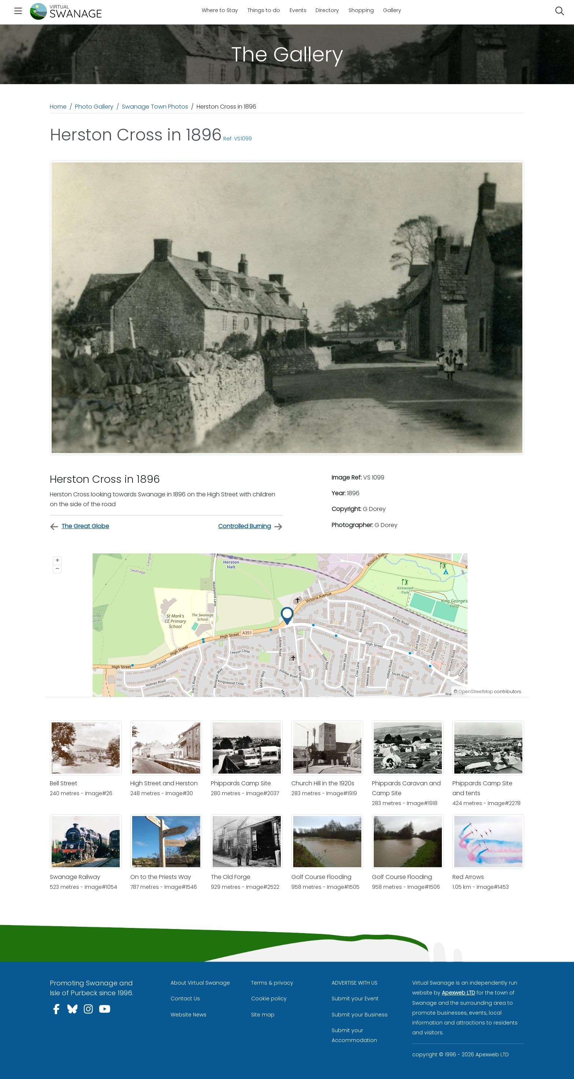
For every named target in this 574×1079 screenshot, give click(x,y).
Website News (188, 1014)
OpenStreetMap (476, 691)
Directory (327, 10)
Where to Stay (220, 10)
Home (58, 106)
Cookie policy (269, 998)
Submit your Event (355, 998)
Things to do (263, 10)
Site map (263, 1014)
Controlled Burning (250, 526)
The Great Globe (79, 526)
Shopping (361, 10)
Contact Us (185, 998)
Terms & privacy (272, 982)
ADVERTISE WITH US (354, 982)
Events (298, 10)
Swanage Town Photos (155, 106)
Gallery (392, 10)
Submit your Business (360, 1014)
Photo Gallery (94, 106)
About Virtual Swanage (200, 982)
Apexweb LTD (458, 992)
